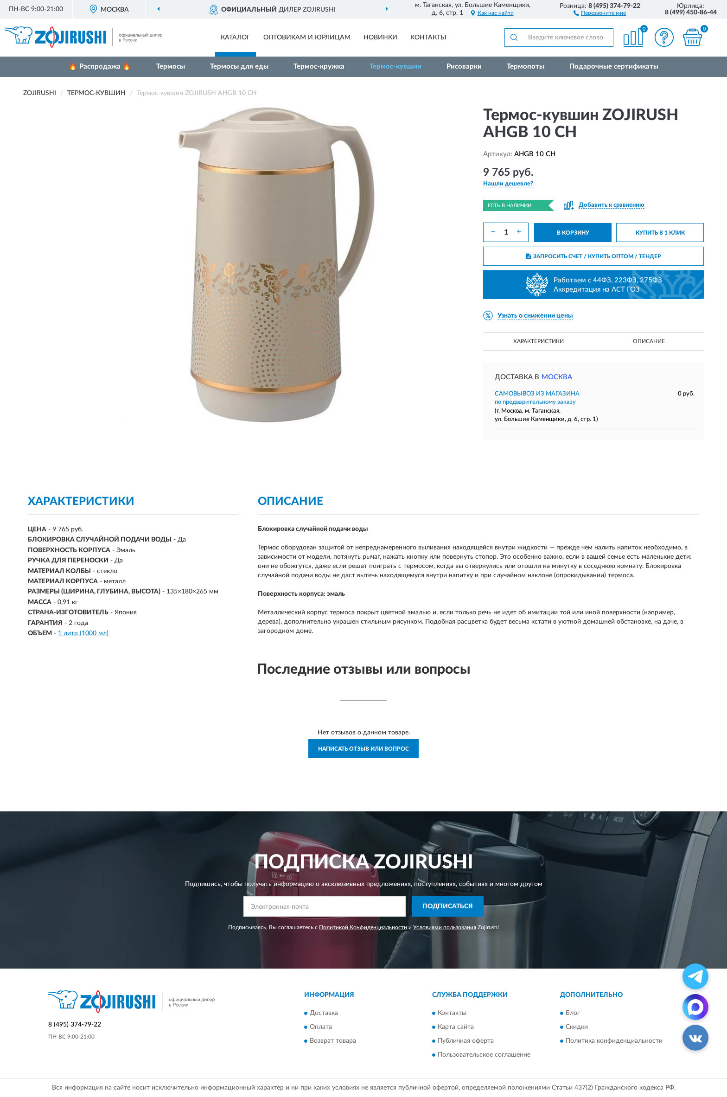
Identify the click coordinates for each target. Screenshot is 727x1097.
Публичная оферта (466, 1041)
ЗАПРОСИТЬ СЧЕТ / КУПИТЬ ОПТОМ (593, 256)
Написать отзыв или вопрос (363, 749)
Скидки (577, 1027)
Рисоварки (464, 66)
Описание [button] (649, 341)
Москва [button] (557, 377)
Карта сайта (456, 1027)
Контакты (428, 37)
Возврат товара (333, 1041)
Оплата (321, 1027)
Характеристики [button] (538, 341)
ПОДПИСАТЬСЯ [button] (447, 906)
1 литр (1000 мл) (83, 633)
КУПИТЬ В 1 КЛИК (660, 233)
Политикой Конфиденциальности (363, 927)
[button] (600, 12)
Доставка (324, 1013)
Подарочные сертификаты (613, 66)
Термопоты (525, 66)
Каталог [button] (235, 37)
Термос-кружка (318, 66)
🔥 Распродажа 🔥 (100, 66)
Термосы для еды (239, 66)
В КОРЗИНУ (573, 233)
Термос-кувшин (395, 66)
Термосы (170, 66)
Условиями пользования (444, 927)
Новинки (380, 37)
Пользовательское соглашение (484, 1055)
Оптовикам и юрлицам (307, 37)
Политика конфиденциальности (614, 1041)
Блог (573, 1013)
